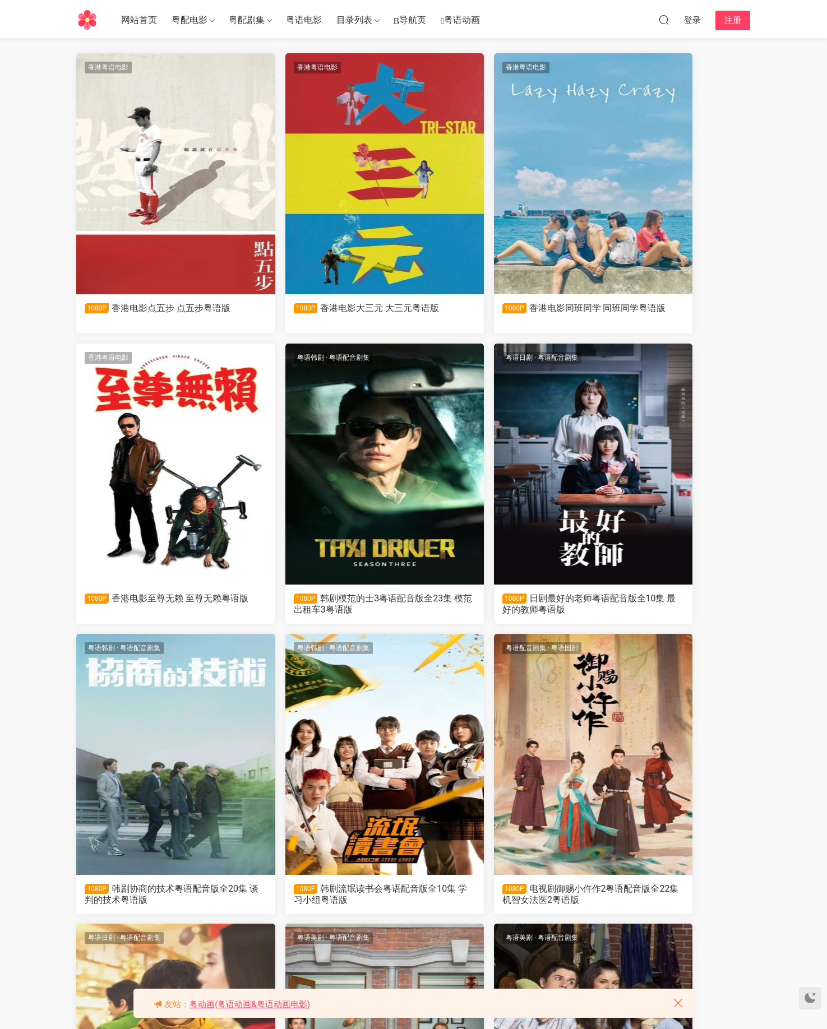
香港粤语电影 (109, 67)
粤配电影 (189, 20)
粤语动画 (460, 20)
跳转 (536, 947)
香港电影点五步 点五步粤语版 (154, 314)
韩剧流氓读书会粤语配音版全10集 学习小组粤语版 (666, 605)
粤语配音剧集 (141, 359)
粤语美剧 (444, 650)
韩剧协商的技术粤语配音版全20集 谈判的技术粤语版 (495, 605)
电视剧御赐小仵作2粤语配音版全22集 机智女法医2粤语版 (155, 896)
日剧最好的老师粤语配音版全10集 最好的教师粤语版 (324, 605)
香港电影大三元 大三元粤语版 (325, 314)
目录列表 (354, 20)
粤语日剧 (273, 359)
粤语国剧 (148, 650)
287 (448, 947)
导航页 (410, 20)
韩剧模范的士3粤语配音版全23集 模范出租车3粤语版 (155, 605)
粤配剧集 (247, 20)
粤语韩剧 (102, 359)
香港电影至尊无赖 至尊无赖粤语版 (667, 314)
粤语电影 (304, 20)
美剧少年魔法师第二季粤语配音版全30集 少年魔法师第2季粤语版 (499, 896)
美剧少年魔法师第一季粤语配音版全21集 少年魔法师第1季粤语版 (670, 896)
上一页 (298, 947)
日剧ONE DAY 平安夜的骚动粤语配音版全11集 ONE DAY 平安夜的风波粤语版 (327, 897)
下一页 (479, 947)
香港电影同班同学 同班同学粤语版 (496, 314)
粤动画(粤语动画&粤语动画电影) (250, 1004)
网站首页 (139, 20)
